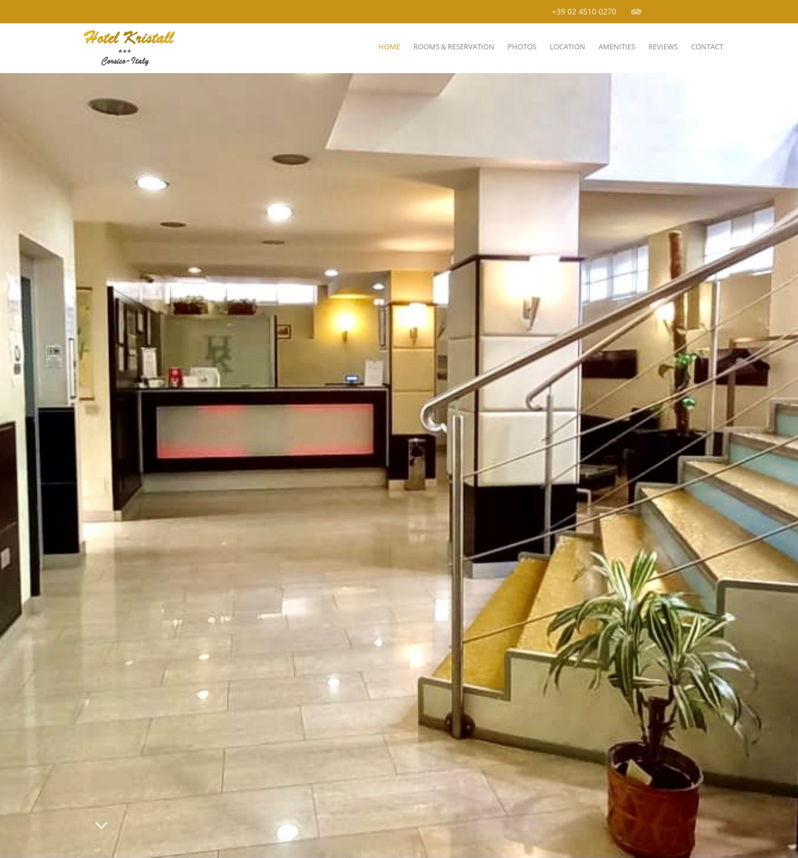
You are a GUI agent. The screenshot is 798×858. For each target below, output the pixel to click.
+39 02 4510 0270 (584, 11)
